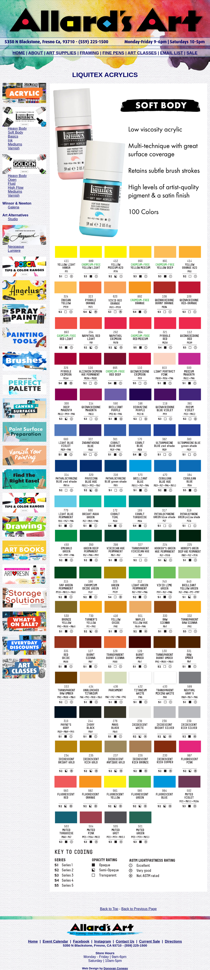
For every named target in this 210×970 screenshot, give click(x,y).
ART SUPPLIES (61, 53)
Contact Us (125, 941)
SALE (191, 53)
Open (12, 180)
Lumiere (14, 250)
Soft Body (15, 132)
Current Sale (149, 941)
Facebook (81, 941)
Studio (13, 219)
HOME (18, 53)
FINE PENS (113, 53)
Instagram (102, 941)
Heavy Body (17, 128)
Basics (13, 136)
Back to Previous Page (139, 909)
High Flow (15, 187)
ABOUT (35, 53)
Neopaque (16, 247)
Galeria (13, 207)
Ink (10, 140)
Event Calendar (55, 941)
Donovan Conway (116, 968)
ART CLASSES (142, 53)
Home (33, 941)
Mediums (15, 144)
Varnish (13, 148)
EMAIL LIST (171, 53)
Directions (173, 941)
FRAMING (89, 53)
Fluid (12, 184)
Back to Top (109, 909)
